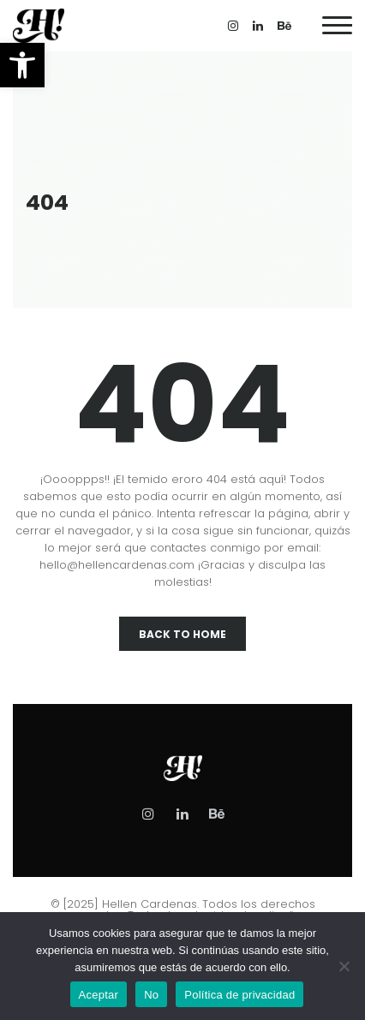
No (151, 994)
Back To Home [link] (182, 634)
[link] (22, 65)
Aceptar (99, 994)
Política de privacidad (239, 994)
